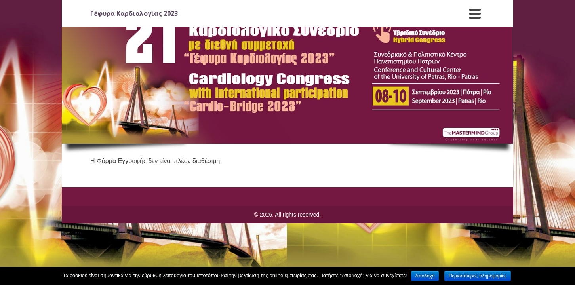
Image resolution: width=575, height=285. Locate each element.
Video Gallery (460, 21)
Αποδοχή (425, 276)
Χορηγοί (416, 21)
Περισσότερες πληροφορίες (477, 276)
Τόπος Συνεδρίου (234, 21)
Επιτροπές (372, 21)
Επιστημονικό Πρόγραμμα (306, 21)
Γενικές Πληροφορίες (126, 21)
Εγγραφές (183, 18)
